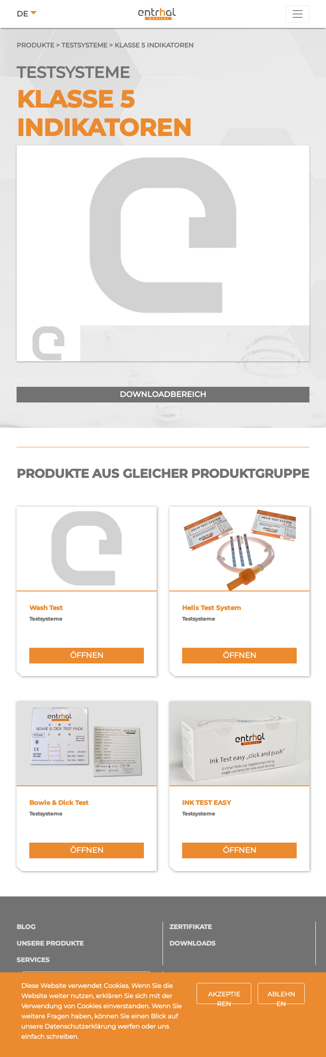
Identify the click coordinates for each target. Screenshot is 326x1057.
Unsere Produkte (50, 943)
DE (22, 14)
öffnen (87, 655)
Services (33, 960)
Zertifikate (190, 927)
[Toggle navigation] (297, 14)
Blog (26, 927)
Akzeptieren (224, 997)
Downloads (192, 943)
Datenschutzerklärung (80, 1026)
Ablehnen (281, 997)
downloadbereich (163, 394)
